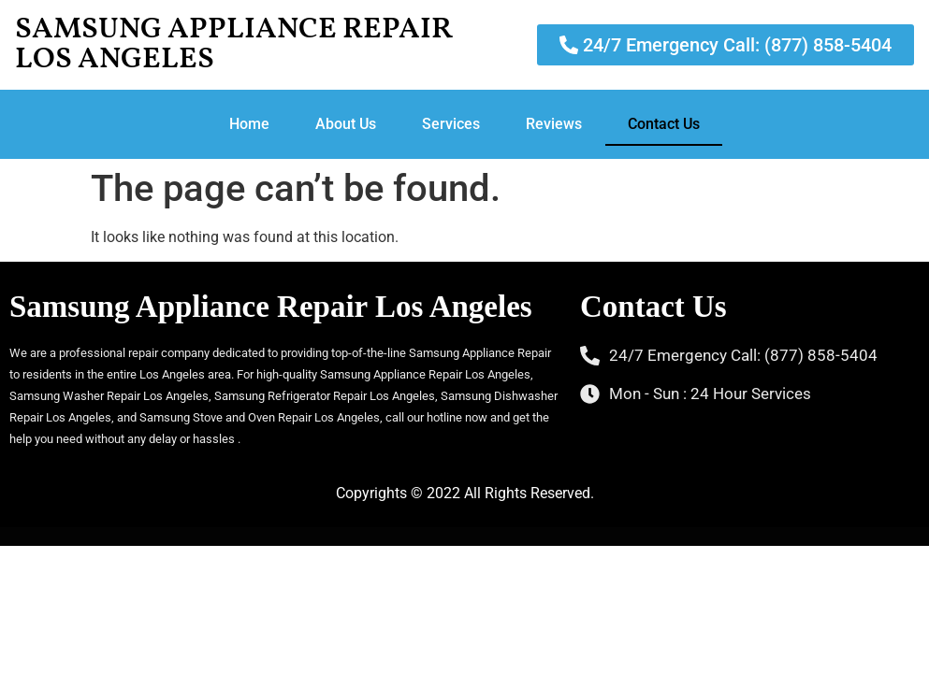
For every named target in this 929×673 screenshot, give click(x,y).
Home (249, 124)
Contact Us (664, 124)
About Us (345, 124)
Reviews (554, 124)
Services (451, 124)
